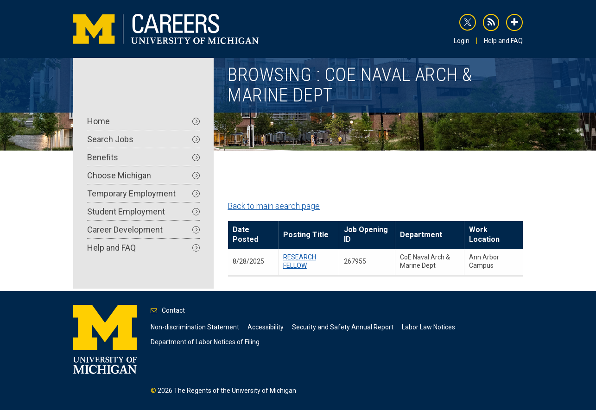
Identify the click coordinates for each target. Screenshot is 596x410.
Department (421, 234)
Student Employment (143, 211)
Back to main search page (274, 206)
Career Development (143, 229)
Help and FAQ (503, 40)
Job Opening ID (366, 234)
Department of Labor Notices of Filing (205, 342)
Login (461, 40)
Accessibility (265, 327)
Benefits (143, 157)
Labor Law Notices (428, 327)
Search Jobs (143, 139)
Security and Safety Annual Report (342, 327)
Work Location (484, 234)
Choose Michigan (143, 175)
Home (143, 121)
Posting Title (306, 234)
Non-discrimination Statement (195, 327)
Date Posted (245, 234)
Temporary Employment (143, 193)
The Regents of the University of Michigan (235, 390)
